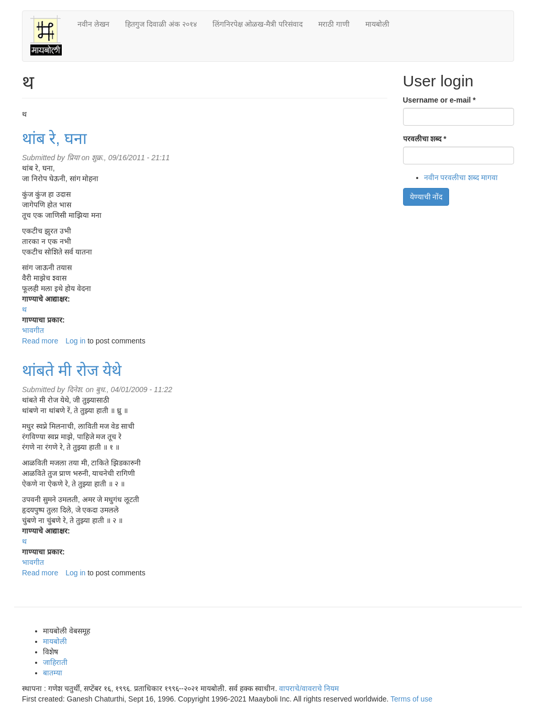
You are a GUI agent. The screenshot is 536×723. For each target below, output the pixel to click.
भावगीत (33, 330)
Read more (40, 341)
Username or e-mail (439, 100)
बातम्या (52, 673)
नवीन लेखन (93, 24)
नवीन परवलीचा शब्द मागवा (461, 177)
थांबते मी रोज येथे (71, 370)
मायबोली (377, 24)
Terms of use (411, 699)
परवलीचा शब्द (424, 139)
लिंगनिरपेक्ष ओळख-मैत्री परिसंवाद (258, 24)
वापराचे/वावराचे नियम (309, 688)
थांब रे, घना (54, 138)
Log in (75, 341)
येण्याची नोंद (426, 197)
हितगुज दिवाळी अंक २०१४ (161, 24)
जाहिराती (55, 662)
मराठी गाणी (334, 24)
